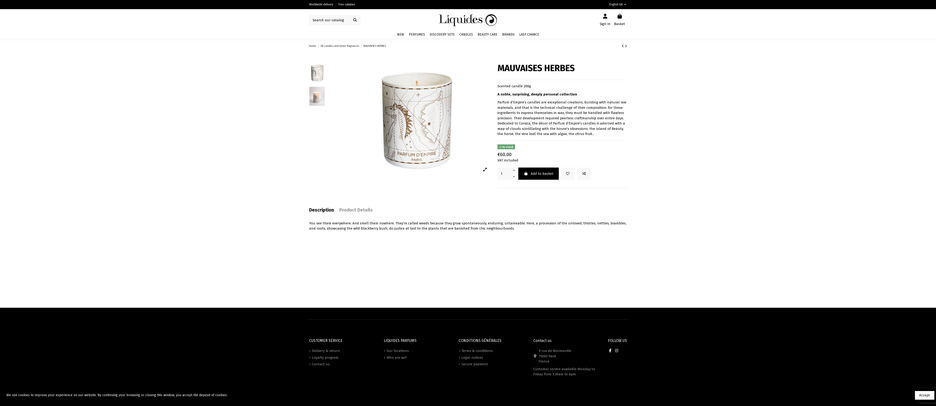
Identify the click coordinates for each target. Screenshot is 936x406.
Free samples (346, 4)
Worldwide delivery (321, 4)
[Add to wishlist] (568, 174)
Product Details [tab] (356, 210)
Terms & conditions (477, 351)
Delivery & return (326, 351)
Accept (924, 395)
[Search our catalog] (355, 20)
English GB (618, 4)
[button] (508, 34)
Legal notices (472, 357)
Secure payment (474, 364)
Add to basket (538, 174)
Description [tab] (321, 210)
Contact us (321, 364)
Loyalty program (325, 357)
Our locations (398, 351)
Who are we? (397, 357)
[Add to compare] (584, 174)
